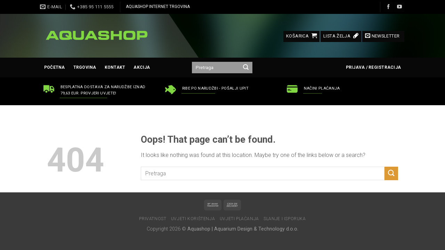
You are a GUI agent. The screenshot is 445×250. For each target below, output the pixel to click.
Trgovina (84, 67)
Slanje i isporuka (285, 218)
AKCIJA (142, 67)
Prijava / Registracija (373, 67)
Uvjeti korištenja (193, 218)
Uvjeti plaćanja (239, 218)
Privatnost (152, 218)
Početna (54, 67)
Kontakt (115, 67)
